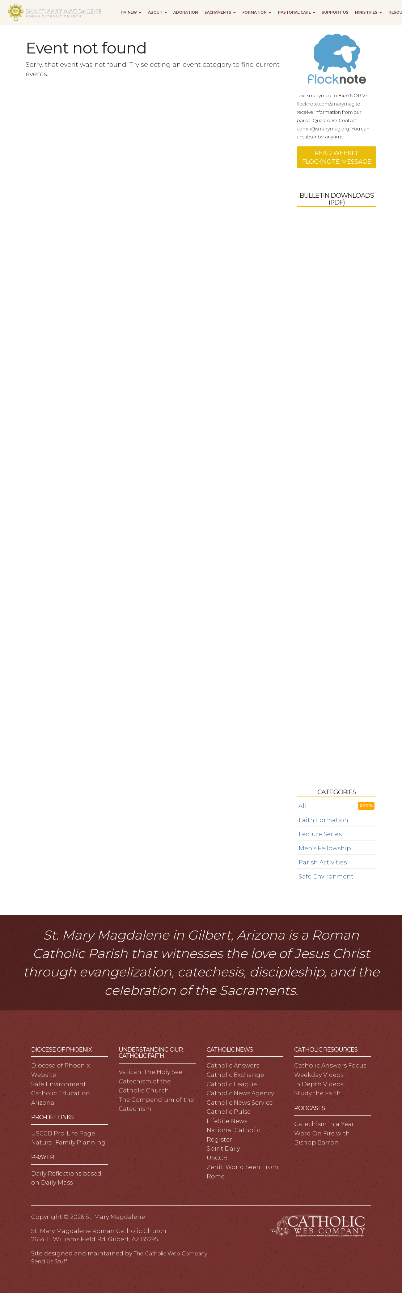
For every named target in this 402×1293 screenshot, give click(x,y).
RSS (366, 805)
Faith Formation (323, 820)
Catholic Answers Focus (330, 1065)
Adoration (185, 12)
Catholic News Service (240, 1102)
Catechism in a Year (324, 1123)
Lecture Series (320, 834)
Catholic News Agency (240, 1093)
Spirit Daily (223, 1148)
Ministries (368, 12)
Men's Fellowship (325, 848)
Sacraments (220, 12)
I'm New (131, 12)
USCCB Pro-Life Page (63, 1133)
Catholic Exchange (235, 1074)
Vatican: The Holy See (150, 1071)
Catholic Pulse (229, 1111)
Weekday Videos (318, 1074)
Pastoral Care (297, 12)
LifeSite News (227, 1121)
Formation (256, 12)
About (157, 12)
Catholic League (232, 1084)
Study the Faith (317, 1093)
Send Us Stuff (49, 1261)
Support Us (335, 12)
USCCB (217, 1157)
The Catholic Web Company (170, 1253)
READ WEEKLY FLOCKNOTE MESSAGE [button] (336, 157)
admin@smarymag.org (323, 129)
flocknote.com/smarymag (326, 104)
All (302, 805)
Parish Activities (323, 862)
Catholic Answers (233, 1065)
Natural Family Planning (68, 1142)
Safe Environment (326, 876)
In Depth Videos (318, 1084)
